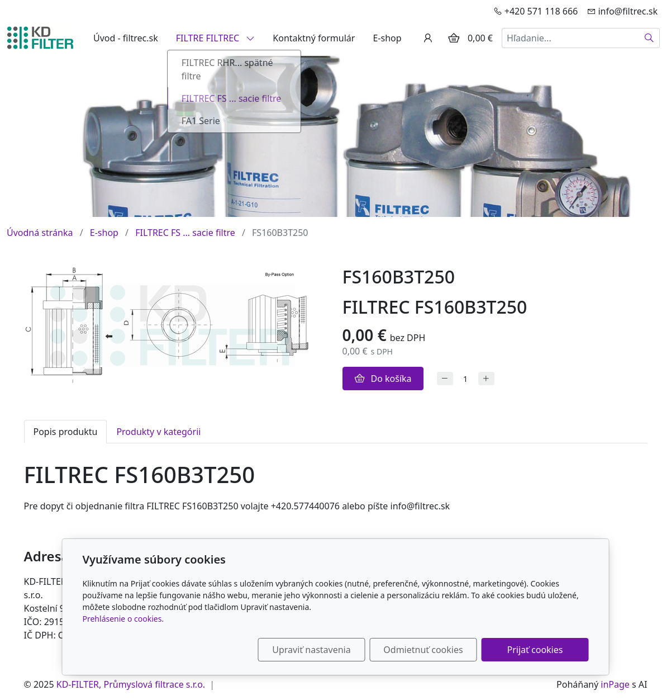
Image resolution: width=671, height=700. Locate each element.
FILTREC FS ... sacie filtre (185, 232)
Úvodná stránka (40, 232)
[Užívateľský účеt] (428, 38)
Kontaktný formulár (314, 38)
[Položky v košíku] (453, 38)
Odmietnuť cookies (423, 650)
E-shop (387, 38)
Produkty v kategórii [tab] (158, 431)
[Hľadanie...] (570, 38)
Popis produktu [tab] (66, 431)
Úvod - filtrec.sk (125, 38)
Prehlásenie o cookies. (123, 618)
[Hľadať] (649, 38)
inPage (615, 684)
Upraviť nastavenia (311, 650)
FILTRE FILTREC (215, 38)
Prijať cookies (535, 650)
